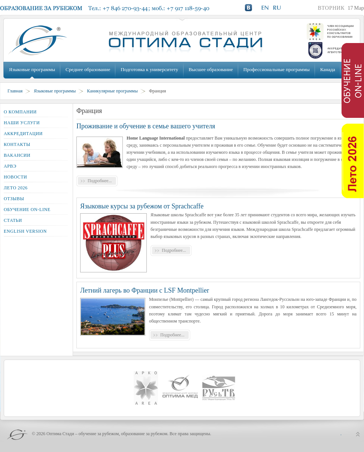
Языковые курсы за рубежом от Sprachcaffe (142, 206)
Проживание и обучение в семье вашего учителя (145, 126)
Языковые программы (32, 69)
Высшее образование (211, 69)
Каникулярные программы (112, 91)
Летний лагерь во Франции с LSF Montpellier (144, 290)
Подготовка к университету (149, 69)
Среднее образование (88, 69)
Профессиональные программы (276, 69)
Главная (14, 91)
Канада (327, 69)
